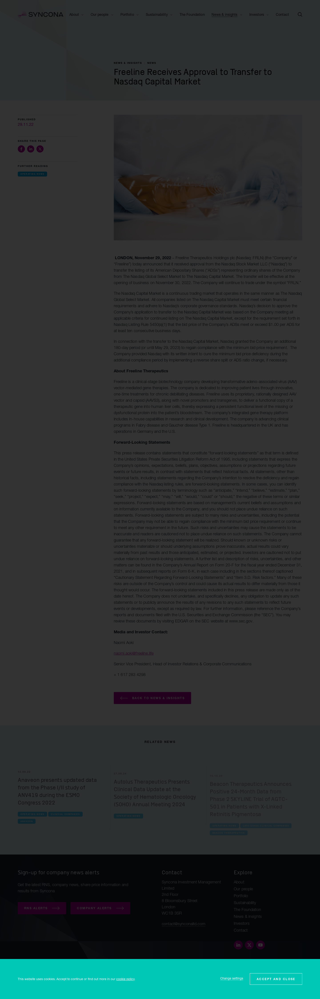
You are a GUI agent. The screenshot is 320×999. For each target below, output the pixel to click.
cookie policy (125, 979)
